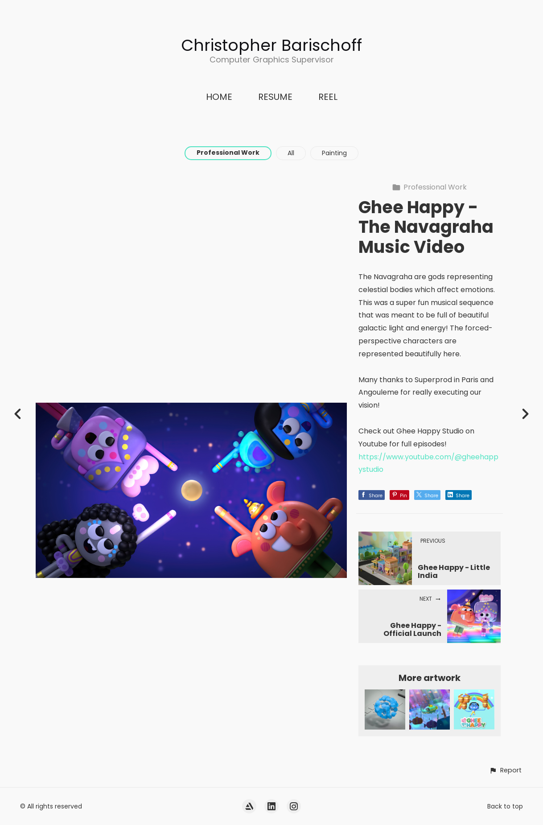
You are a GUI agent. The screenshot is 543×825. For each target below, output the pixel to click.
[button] (505, 770)
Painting (334, 152)
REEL (327, 97)
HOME (219, 97)
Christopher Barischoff (271, 45)
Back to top (505, 806)
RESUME (275, 97)
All (291, 152)
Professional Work (228, 152)
